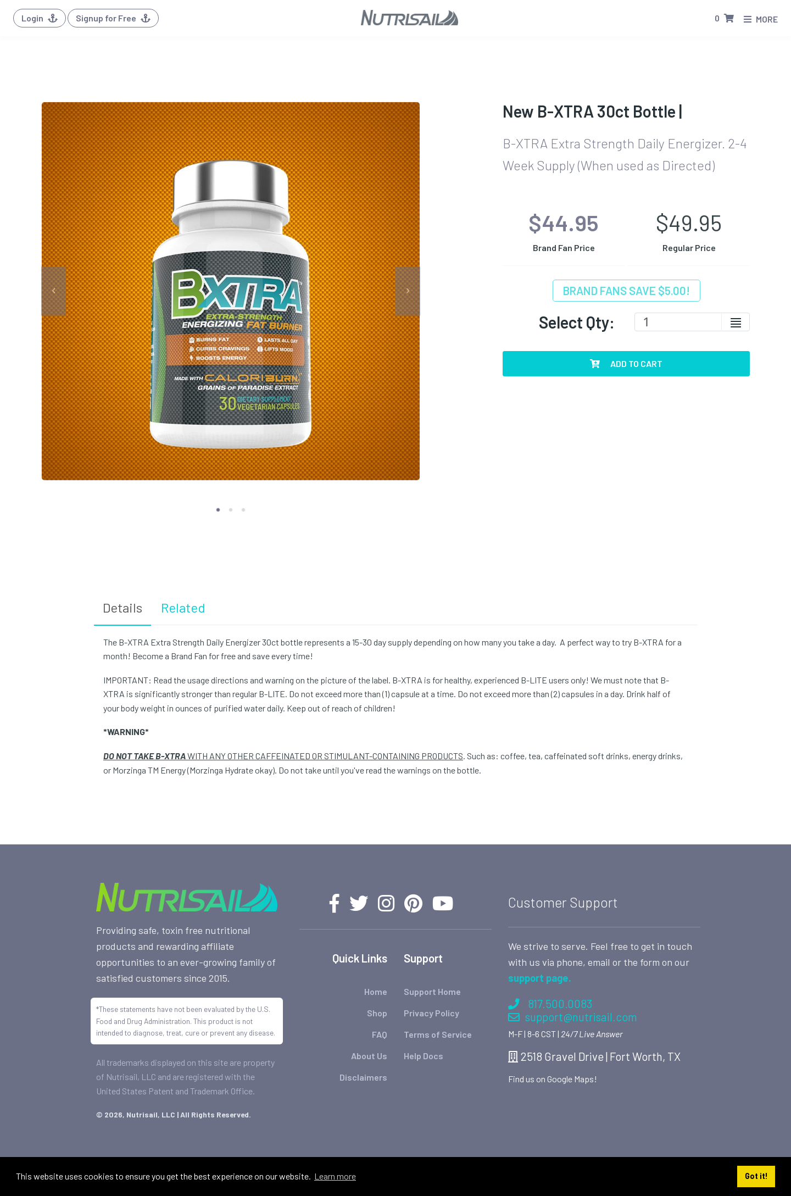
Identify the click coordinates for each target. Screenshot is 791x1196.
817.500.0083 (550, 968)
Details (122, 607)
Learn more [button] (335, 1176)
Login (39, 18)
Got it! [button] (756, 1176)
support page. (539, 942)
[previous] (53, 290)
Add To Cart (626, 363)
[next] (408, 290)
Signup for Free (113, 18)
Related (183, 607)
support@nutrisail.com (572, 980)
